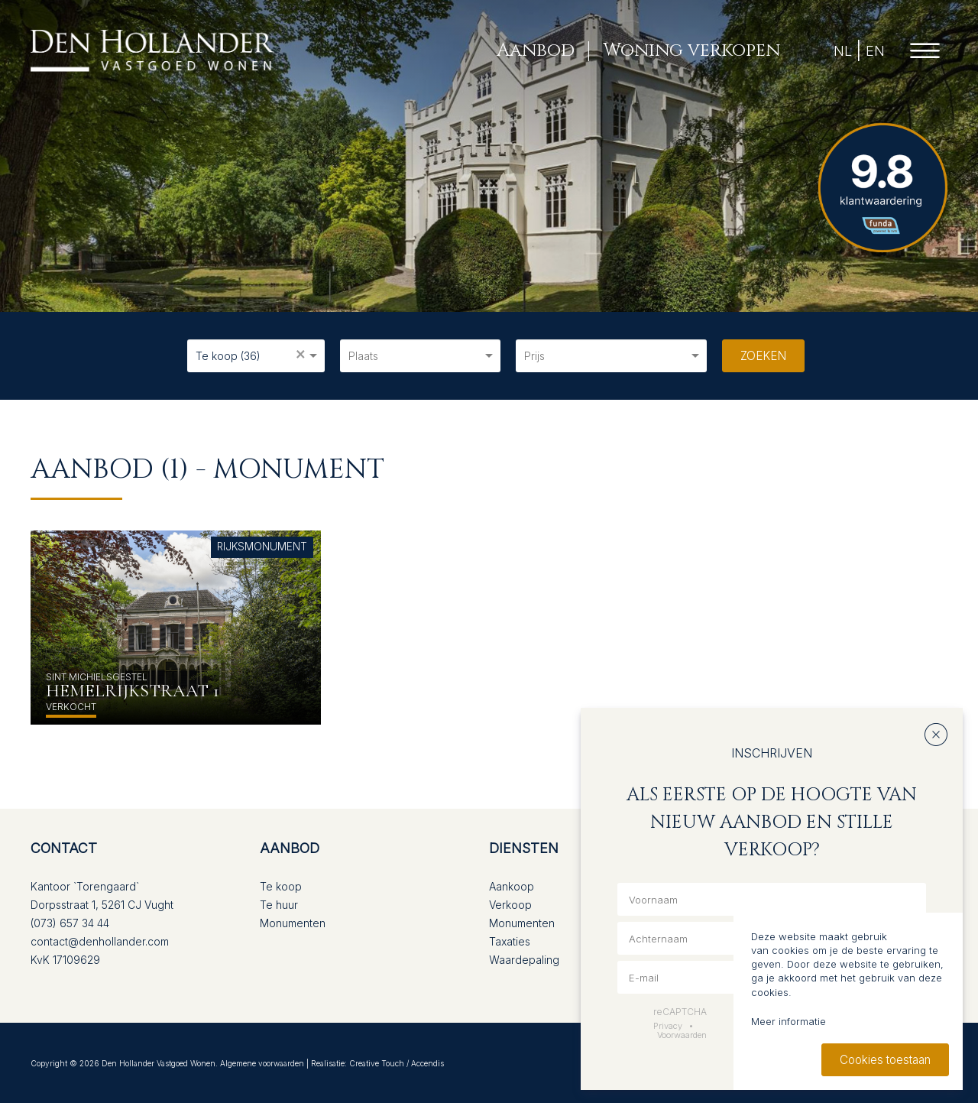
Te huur (279, 904)
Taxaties (509, 941)
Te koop (281, 886)
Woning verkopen (691, 51)
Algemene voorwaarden (262, 1063)
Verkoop (510, 904)
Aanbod (536, 51)
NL (843, 51)
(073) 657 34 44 (70, 922)
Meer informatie (788, 1021)
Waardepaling (524, 959)
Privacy (667, 1025)
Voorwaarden (682, 1035)
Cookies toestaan (885, 1060)
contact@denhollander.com (100, 941)
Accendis (427, 1063)
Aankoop (511, 886)
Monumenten (292, 922)
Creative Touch (376, 1063)
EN (875, 51)
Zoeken (763, 356)
